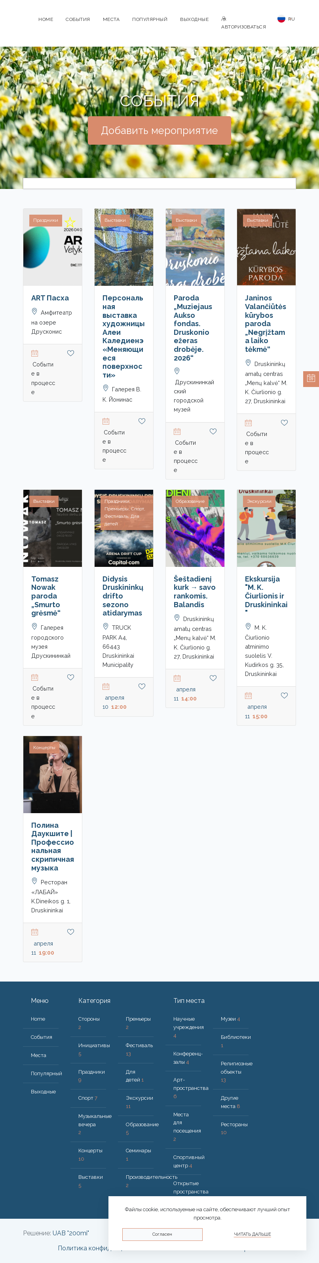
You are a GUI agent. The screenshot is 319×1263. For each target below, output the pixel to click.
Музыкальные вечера (95, 1124)
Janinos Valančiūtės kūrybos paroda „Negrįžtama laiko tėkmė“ (265, 323)
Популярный (149, 19)
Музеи (230, 1019)
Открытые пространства (191, 1191)
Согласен (162, 1234)
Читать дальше (252, 1234)
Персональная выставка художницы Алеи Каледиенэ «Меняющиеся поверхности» (124, 336)
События (78, 19)
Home (45, 19)
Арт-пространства (191, 1088)
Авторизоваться (243, 23)
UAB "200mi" (71, 1233)
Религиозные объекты (237, 1072)
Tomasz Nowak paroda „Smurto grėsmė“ (46, 596)
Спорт (87, 1098)
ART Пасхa (50, 298)
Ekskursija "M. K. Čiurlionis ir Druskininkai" (266, 596)
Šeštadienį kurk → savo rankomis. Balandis (195, 592)
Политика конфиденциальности (106, 1248)
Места (111, 19)
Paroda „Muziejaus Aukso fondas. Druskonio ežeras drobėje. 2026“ (193, 328)
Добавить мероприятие (159, 130)
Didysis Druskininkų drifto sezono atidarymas (123, 596)
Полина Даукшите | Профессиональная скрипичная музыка (52, 846)
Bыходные (194, 19)
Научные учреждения (188, 1027)
